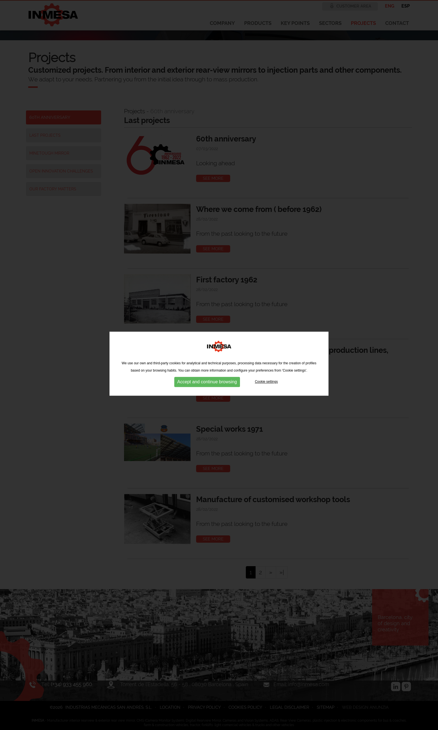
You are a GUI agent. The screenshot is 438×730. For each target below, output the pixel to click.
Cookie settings (266, 381)
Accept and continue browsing (207, 380)
